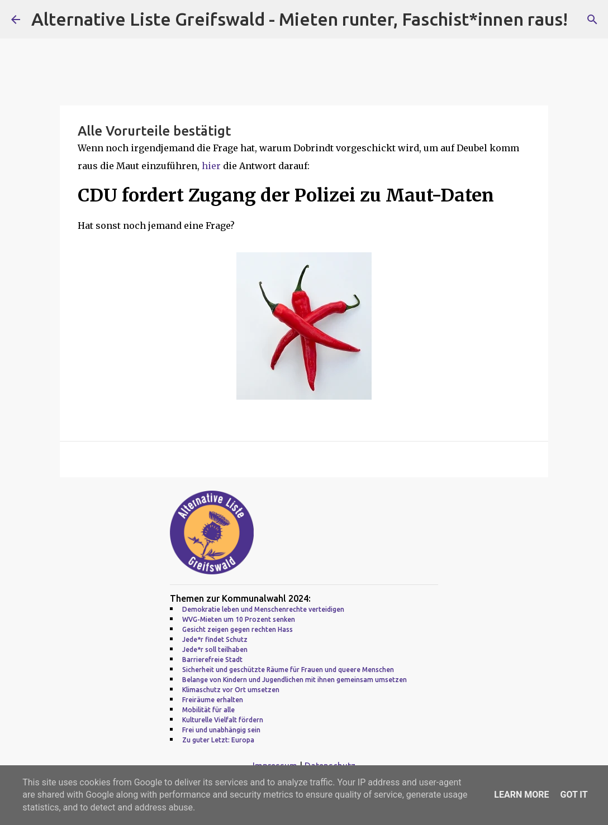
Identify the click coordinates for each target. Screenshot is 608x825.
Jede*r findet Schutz (215, 639)
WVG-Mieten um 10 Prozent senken (238, 619)
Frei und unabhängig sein (221, 729)
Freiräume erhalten (212, 699)
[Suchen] (592, 19)
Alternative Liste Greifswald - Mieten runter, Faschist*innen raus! (299, 19)
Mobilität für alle (208, 709)
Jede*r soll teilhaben (215, 649)
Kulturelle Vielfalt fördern (222, 719)
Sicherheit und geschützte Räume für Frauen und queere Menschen (288, 669)
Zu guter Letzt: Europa (218, 740)
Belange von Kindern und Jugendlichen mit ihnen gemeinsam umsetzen (294, 679)
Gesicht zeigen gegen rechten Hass (237, 629)
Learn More (521, 794)
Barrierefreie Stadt (212, 659)
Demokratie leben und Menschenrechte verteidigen (263, 609)
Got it (573, 794)
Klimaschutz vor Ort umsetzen (230, 689)
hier (212, 165)
